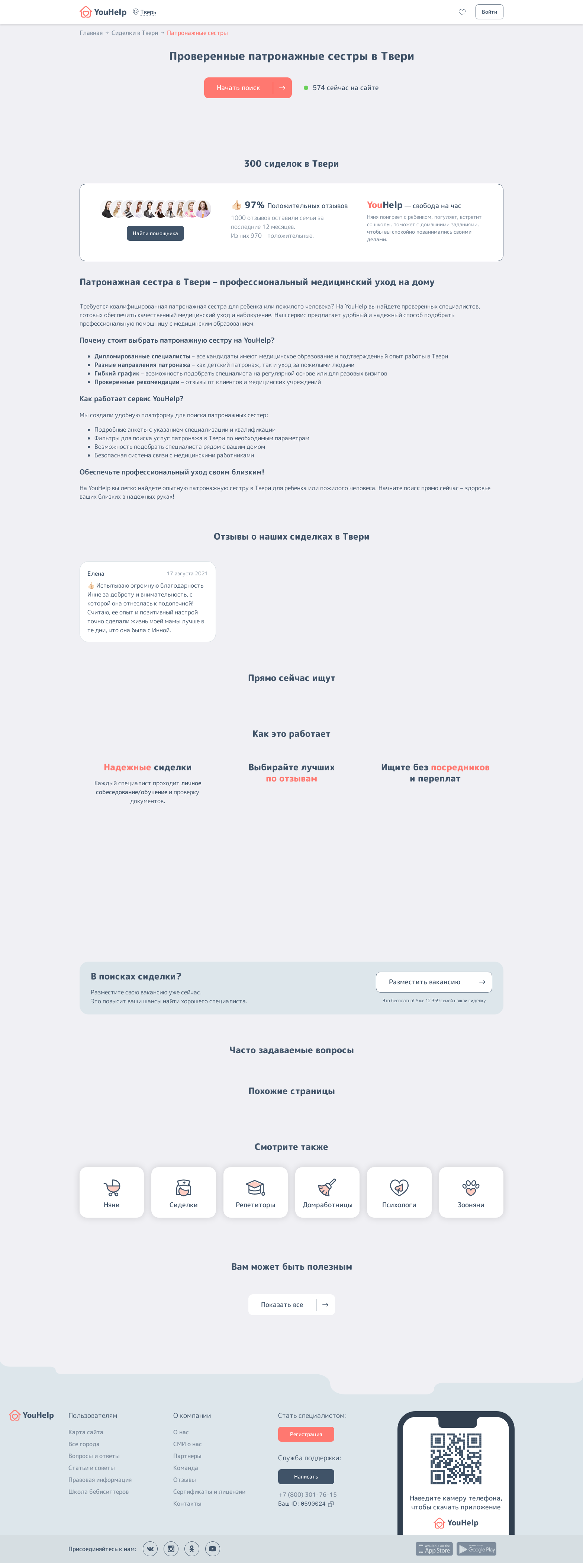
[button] (148, 11)
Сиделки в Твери (138, 33)
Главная (95, 33)
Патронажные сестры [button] (197, 33)
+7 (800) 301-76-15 (307, 1494)
